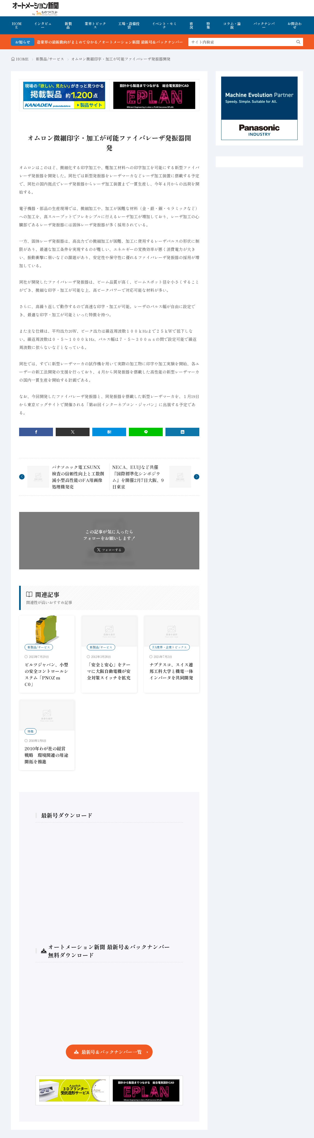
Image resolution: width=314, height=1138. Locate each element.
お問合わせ (295, 25)
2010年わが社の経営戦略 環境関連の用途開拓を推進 (46, 755)
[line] (146, 432)
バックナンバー (264, 25)
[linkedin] (182, 432)
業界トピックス (95, 25)
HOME (17, 25)
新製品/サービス (50, 59)
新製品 (68, 25)
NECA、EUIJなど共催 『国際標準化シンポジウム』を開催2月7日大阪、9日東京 (138, 477)
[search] (298, 42)
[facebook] (36, 432)
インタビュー (43, 25)
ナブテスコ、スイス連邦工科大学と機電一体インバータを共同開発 (171, 671)
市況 (191, 25)
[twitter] (73, 432)
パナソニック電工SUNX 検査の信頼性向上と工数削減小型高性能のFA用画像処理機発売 (78, 477)
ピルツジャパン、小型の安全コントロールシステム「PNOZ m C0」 (46, 674)
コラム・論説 (232, 25)
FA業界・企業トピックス (169, 647)
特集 (208, 25)
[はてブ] (109, 432)
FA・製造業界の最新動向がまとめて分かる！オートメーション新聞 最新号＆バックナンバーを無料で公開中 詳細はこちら (147, 42)
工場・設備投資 (129, 25)
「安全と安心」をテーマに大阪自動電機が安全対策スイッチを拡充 (109, 671)
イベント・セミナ (164, 25)
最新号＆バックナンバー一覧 (111, 1051)
